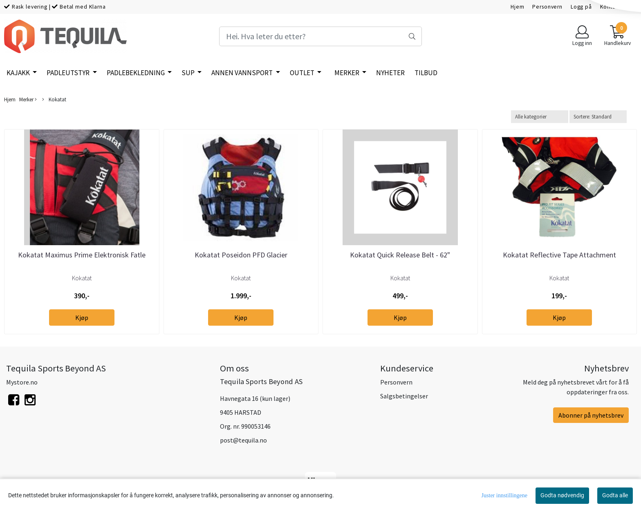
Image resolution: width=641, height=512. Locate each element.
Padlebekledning (136, 72)
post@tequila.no (243, 440)
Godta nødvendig (562, 495)
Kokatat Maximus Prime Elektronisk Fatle (82, 254)
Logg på (581, 6)
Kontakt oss (615, 6)
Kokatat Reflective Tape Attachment (559, 254)
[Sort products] (598, 116)
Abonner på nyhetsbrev (590, 415)
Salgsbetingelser (404, 396)
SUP (189, 72)
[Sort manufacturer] (539, 116)
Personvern (547, 6)
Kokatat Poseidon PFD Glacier (241, 254)
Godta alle (615, 495)
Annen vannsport (242, 72)
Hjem (517, 6)
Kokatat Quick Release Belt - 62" (400, 254)
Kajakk (19, 72)
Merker (347, 72)
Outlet (303, 72)
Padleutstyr (69, 72)
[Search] (320, 36)
